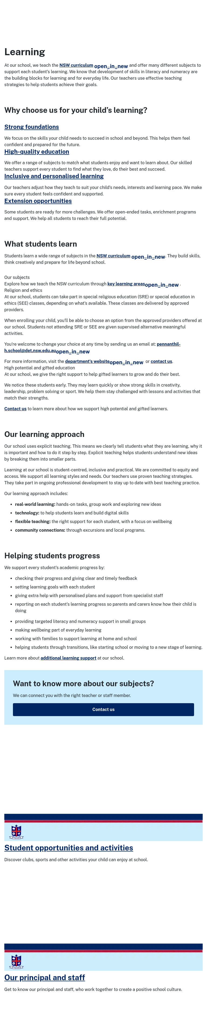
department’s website (104, 361)
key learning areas (143, 283)
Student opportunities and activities (68, 847)
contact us (161, 361)
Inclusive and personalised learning (54, 176)
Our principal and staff (44, 977)
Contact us (15, 408)
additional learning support (68, 658)
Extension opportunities (38, 200)
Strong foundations (31, 126)
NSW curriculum (94, 65)
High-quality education (36, 151)
